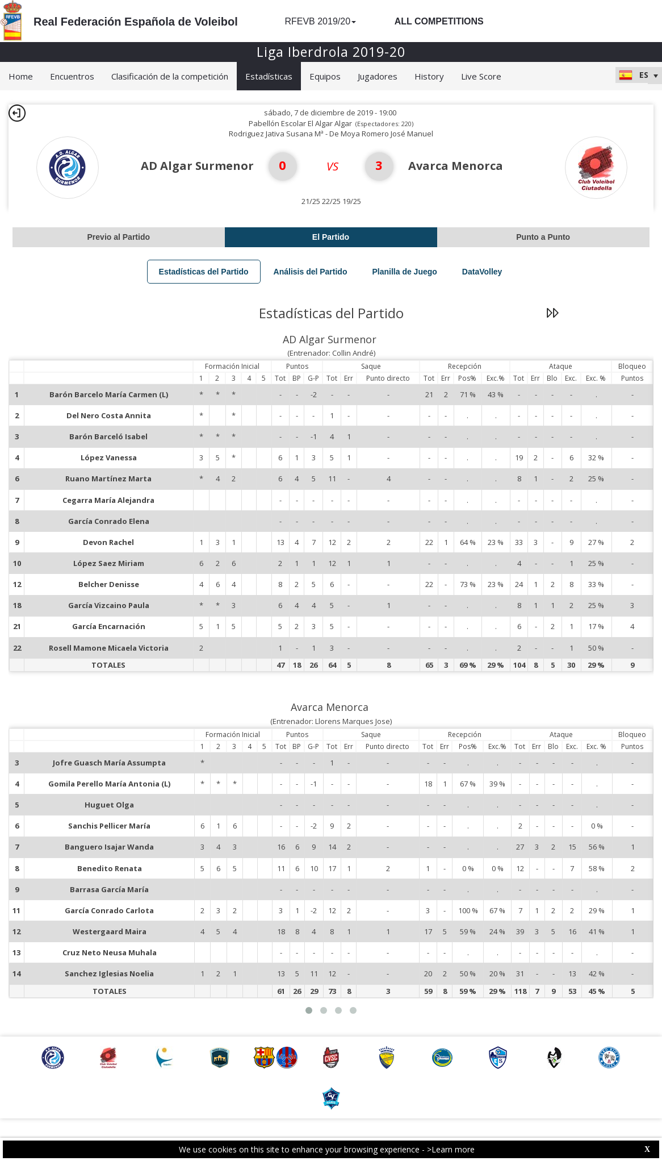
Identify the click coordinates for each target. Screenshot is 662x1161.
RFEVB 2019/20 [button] (320, 21)
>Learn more (451, 1149)
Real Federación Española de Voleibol (135, 21)
